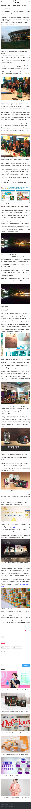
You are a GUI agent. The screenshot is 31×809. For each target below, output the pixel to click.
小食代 (13, 8)
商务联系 (7, 804)
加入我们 (11, 804)
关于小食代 (2, 804)
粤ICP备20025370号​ (10, 806)
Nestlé (2, 637)
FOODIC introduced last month (19, 527)
